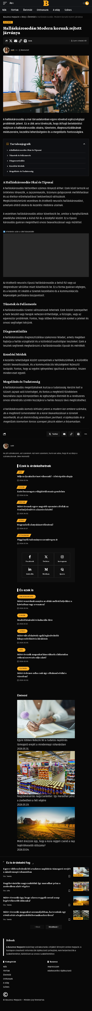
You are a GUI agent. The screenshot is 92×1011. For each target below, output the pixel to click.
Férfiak (22, 502)
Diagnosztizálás (17, 160)
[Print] (25, 40)
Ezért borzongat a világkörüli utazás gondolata (41, 491)
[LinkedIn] (30, 571)
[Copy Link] (20, 40)
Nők (20, 472)
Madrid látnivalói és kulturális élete (35, 620)
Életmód (8, 22)
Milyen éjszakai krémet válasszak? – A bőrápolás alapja (45, 476)
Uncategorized (26, 597)
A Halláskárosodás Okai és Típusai (25, 150)
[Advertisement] (46, 255)
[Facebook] (30, 559)
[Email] (15, 40)
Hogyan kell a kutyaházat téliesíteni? (35, 524)
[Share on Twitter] (11, 40)
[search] (77, 3)
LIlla (8, 891)
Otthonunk (24, 535)
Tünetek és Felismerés (20, 155)
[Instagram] (62, 559)
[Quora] (62, 571)
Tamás (9, 876)
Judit (12, 50)
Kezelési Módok (16, 166)
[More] (30, 40)
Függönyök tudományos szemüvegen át (37, 539)
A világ (22, 487)
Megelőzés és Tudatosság (21, 171)
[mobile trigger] (5, 3)
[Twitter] (46, 559)
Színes (21, 520)
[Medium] (46, 571)
